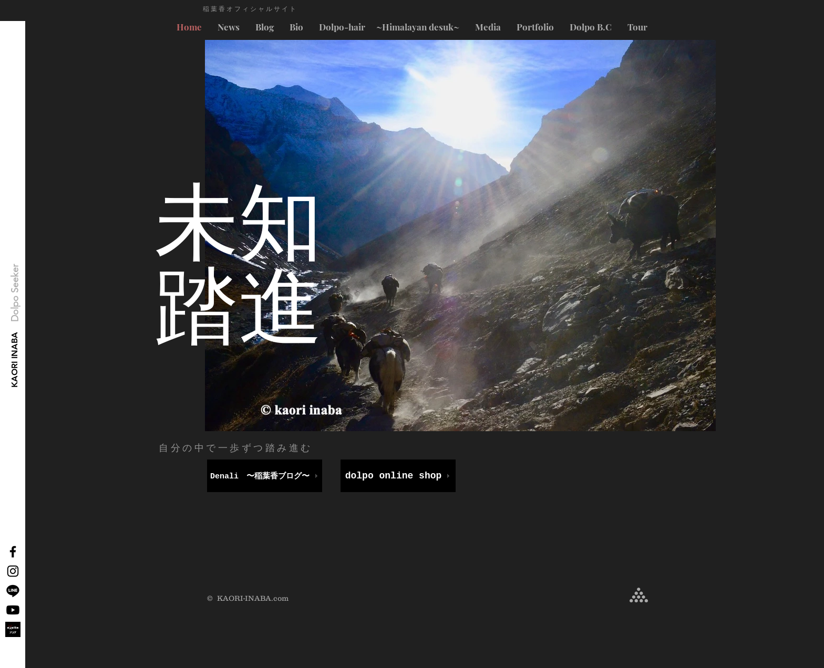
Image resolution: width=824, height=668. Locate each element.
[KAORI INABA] (14, 360)
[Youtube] (12, 610)
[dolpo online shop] (398, 476)
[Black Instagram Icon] (12, 571)
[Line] (12, 590)
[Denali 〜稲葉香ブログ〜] (264, 476)
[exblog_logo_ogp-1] (12, 629)
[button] (15, 293)
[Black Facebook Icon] (12, 551)
